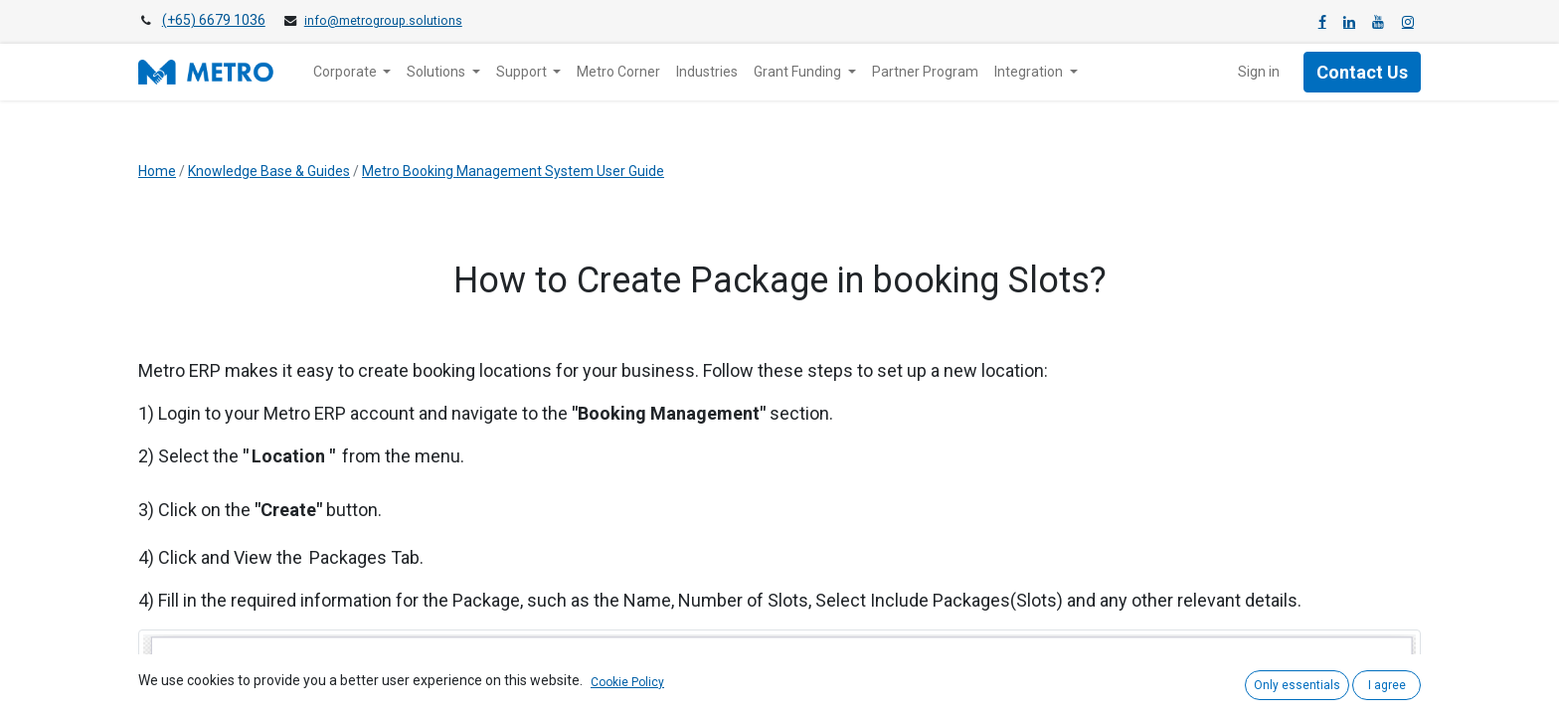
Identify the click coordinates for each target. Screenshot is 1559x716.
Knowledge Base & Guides (269, 171)
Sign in (1259, 72)
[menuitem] (618, 72)
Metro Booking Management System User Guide (513, 171)
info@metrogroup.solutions (383, 21)
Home (157, 171)
